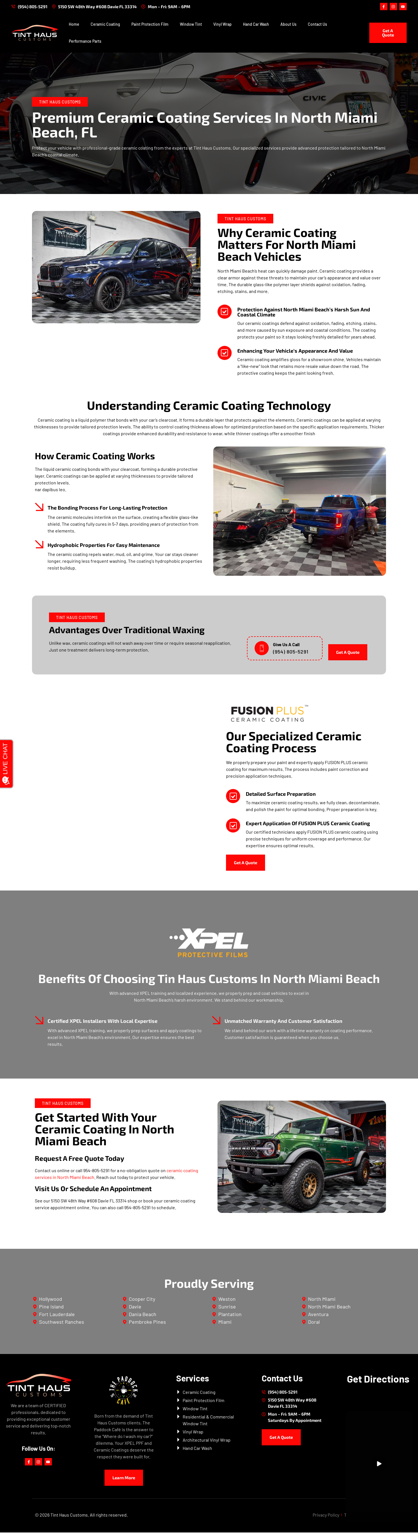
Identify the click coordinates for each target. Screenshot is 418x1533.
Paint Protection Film (150, 24)
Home (74, 24)
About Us (288, 24)
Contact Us (317, 24)
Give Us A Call (286, 645)
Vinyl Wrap (222, 24)
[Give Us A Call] (262, 649)
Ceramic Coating (105, 24)
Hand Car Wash (256, 24)
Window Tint (191, 24)
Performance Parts (85, 41)
